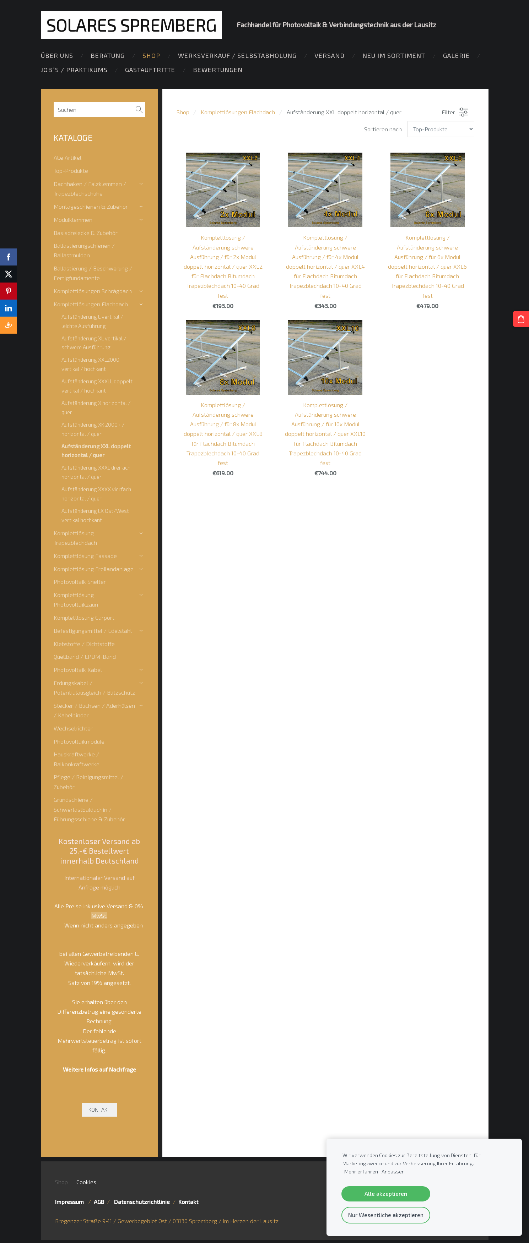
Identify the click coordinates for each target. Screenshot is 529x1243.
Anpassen (393, 1171)
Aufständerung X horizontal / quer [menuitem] (96, 406)
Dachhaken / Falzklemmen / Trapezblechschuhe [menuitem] (90, 187)
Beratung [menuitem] (108, 58)
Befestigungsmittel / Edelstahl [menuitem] (93, 629)
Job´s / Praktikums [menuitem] (74, 72)
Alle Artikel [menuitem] (67, 156)
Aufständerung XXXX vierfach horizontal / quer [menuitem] (96, 492)
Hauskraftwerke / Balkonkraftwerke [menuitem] (76, 758)
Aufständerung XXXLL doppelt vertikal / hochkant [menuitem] (97, 385)
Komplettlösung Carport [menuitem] (84, 616)
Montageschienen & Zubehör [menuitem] (91, 205)
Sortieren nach (383, 128)
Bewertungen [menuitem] (218, 72)
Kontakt (188, 1200)
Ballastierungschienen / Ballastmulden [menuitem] (84, 249)
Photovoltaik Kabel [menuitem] (78, 668)
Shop (183, 111)
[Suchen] (99, 108)
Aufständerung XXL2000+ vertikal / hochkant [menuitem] (92, 363)
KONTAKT (99, 1108)
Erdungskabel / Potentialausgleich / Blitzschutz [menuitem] (94, 686)
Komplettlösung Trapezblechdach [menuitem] (75, 537)
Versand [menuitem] (329, 58)
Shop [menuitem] (151, 58)
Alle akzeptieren (386, 1193)
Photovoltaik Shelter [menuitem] (80, 580)
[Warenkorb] (522, 317)
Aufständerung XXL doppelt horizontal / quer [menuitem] (96, 450)
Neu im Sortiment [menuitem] (393, 58)
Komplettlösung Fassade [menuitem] (85, 554)
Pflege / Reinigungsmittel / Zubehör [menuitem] (88, 780)
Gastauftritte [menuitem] (150, 72)
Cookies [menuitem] (86, 1180)
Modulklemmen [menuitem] (73, 218)
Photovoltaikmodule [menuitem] (79, 740)
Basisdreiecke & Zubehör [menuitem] (86, 231)
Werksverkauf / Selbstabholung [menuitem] (237, 58)
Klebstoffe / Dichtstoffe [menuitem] (84, 642)
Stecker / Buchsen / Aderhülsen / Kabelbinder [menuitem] (94, 709)
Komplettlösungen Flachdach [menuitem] (91, 303)
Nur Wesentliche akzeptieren (385, 1214)
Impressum (71, 1200)
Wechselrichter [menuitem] (73, 727)
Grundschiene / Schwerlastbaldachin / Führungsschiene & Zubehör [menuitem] (89, 808)
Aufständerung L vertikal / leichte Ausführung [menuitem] (92, 320)
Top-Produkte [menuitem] (71, 169)
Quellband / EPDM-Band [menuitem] (85, 655)
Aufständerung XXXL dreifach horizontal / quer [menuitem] (95, 471)
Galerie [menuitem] (456, 58)
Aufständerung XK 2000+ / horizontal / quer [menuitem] (93, 428)
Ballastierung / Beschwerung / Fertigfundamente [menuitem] (93, 272)
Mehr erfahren (361, 1171)
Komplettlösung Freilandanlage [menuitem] (94, 567)
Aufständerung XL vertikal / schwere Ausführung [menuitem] (93, 342)
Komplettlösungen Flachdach (238, 111)
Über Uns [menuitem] (57, 58)
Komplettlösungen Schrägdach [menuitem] (93, 289)
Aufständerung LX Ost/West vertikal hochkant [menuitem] (95, 514)
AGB (99, 1200)
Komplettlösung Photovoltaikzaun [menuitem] (76, 598)
